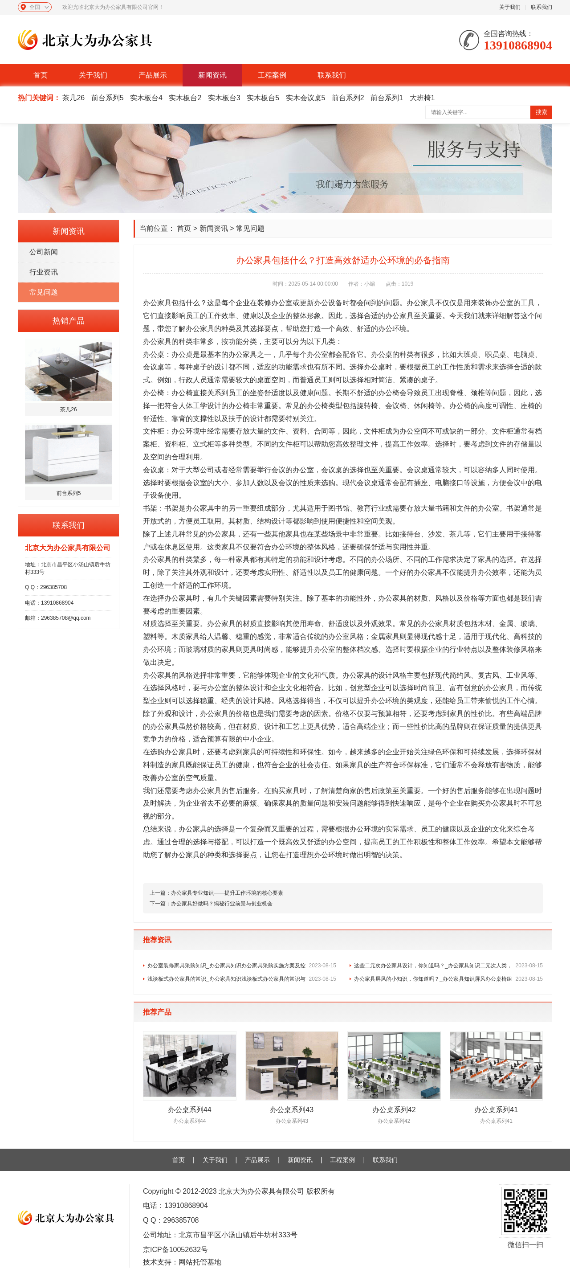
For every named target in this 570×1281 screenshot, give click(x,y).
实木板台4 (146, 98)
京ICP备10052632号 (175, 1249)
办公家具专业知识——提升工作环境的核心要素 (227, 893)
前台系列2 (348, 98)
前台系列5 (107, 98)
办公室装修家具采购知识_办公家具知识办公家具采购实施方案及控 (241, 965)
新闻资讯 (212, 75)
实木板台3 (224, 98)
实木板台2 (185, 98)
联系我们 (541, 7)
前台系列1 (386, 98)
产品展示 (152, 75)
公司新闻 (43, 252)
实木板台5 (263, 98)
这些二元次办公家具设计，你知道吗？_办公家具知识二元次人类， (448, 965)
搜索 (541, 112)
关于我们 (510, 7)
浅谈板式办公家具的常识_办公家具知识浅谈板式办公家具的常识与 (241, 979)
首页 (40, 75)
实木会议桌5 (306, 98)
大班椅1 (422, 98)
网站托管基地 (200, 1262)
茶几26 (73, 98)
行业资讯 (43, 272)
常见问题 (43, 292)
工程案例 (272, 75)
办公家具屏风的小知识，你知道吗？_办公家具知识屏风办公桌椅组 (448, 979)
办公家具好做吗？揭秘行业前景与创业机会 (222, 903)
